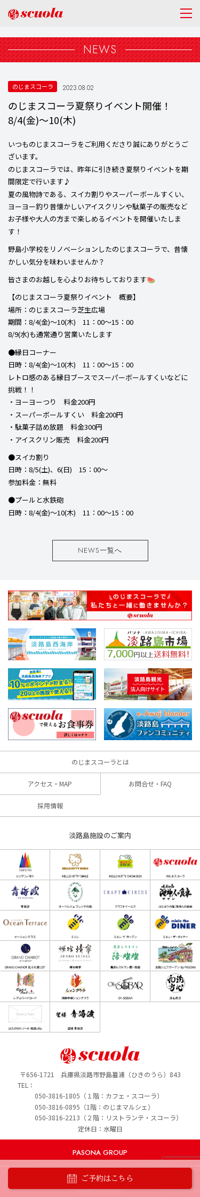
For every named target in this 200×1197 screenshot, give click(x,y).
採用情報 (50, 805)
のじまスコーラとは (100, 761)
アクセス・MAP (50, 783)
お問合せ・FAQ (150, 783)
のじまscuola (35, 13)
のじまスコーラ (32, 86)
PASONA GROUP (100, 1152)
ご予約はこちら (100, 1178)
